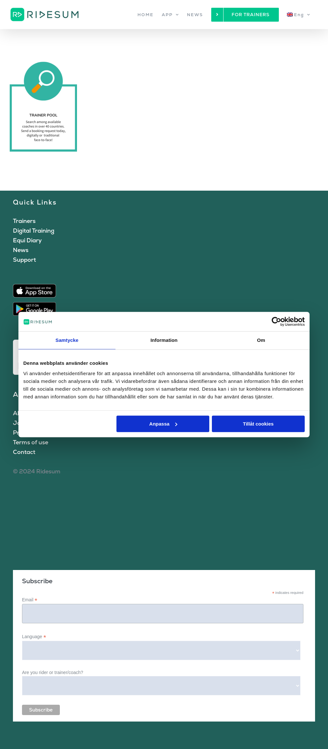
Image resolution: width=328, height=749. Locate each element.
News (20, 250)
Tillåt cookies (258, 424)
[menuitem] (298, 14)
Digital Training (33, 230)
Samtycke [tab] (67, 340)
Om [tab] (261, 340)
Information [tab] (164, 340)
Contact (24, 452)
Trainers (24, 221)
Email (29, 600)
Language (34, 637)
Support (24, 259)
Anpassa (163, 424)
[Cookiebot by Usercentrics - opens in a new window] (276, 321)
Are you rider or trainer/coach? (52, 672)
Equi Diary (27, 240)
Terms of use (30, 442)
